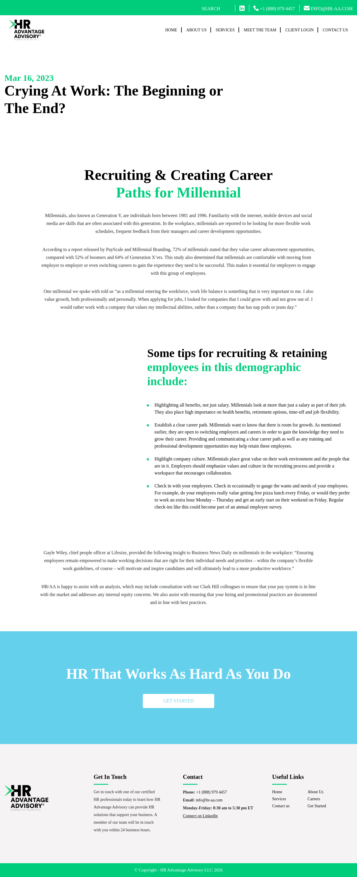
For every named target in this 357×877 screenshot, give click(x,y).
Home (171, 30)
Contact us (335, 30)
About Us (196, 30)
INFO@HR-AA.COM (328, 8)
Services (225, 30)
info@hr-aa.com (209, 800)
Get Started (317, 806)
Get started (178, 700)
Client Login (299, 30)
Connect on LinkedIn (200, 816)
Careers (314, 799)
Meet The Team (260, 30)
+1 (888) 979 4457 (274, 8)
